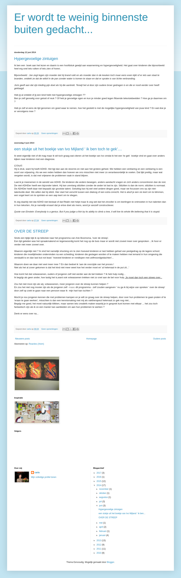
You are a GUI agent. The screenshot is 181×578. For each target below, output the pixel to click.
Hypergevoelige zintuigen (36, 58)
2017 (99, 473)
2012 (99, 544)
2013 (99, 540)
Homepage (91, 338)
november (104, 489)
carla (37, 472)
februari (103, 531)
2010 (99, 553)
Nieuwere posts (22, 338)
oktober (103, 493)
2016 (99, 477)
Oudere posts (159, 338)
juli (100, 501)
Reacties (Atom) (36, 344)
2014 (99, 485)
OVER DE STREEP (31, 231)
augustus (103, 497)
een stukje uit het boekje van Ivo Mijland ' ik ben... (121, 513)
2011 (99, 549)
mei (101, 523)
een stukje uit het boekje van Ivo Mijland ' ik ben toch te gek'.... (68, 149)
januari (102, 535)
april (101, 527)
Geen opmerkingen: (50, 133)
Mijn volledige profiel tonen (43, 477)
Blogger (110, 562)
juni (101, 505)
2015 (99, 481)
